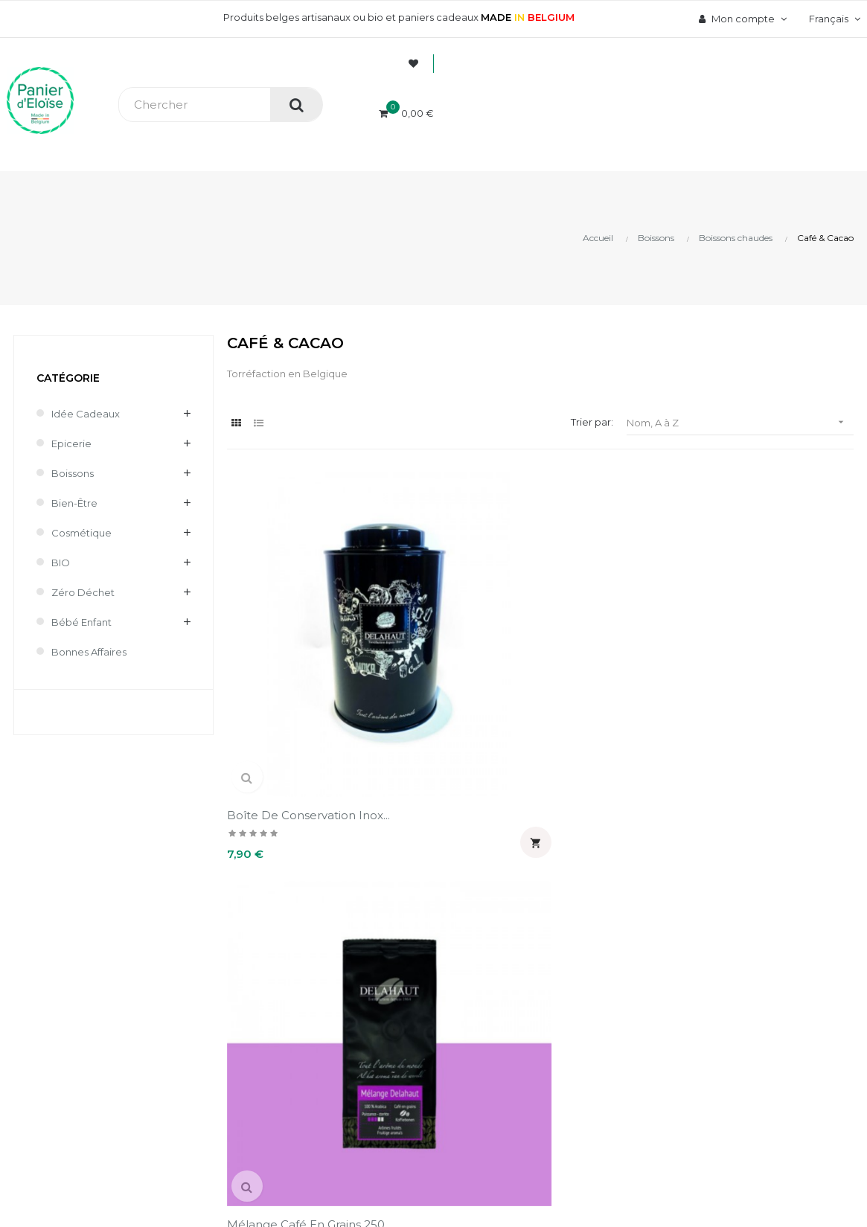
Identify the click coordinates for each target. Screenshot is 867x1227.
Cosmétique (81, 533)
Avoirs (484, 964)
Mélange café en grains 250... (454, 644)
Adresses (492, 989)
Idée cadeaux (85, 414)
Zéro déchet (83, 592)
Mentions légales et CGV (356, 1014)
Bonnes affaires (89, 652)
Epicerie (71, 443)
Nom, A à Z (740, 422)
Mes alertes (498, 1039)
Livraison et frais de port (355, 964)
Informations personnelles (534, 913)
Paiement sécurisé (342, 938)
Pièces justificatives (518, 1014)
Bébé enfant (81, 622)
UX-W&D (198, 1160)
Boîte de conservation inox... (291, 644)
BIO (60, 562)
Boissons (72, 473)
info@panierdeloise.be (63, 958)
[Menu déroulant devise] (832, 18)
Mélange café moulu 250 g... (618, 644)
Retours (315, 989)
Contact (315, 1039)
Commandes (500, 938)
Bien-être (74, 503)
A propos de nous (340, 913)
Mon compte (526, 868)
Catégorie (68, 378)
